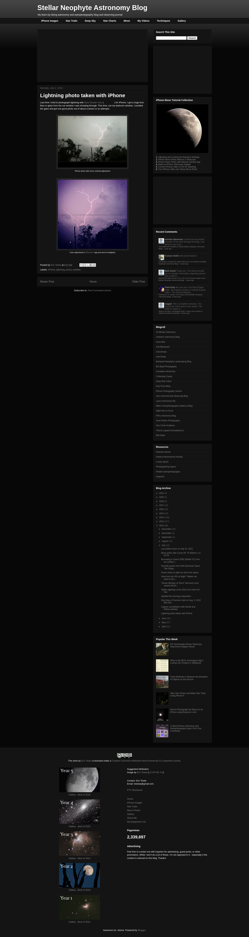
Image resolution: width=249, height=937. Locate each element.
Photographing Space (166, 466)
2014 (161, 517)
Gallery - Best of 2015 (79, 826)
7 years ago (184, 264)
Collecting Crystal (164, 376)
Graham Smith (172, 256)
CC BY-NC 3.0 (156, 772)
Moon (127, 20)
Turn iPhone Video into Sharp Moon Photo (177, 169)
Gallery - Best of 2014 (79, 858)
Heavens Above (163, 452)
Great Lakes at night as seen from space (180, 572)
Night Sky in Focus (164, 411)
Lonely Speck (162, 462)
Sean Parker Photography (168, 420)
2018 (161, 501)
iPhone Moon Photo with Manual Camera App (179, 162)
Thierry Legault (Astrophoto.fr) (170, 430)
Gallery (182, 20)
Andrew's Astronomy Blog (167, 337)
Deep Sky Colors (164, 381)
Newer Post (47, 281)
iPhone (51, 269)
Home (93, 281)
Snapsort (160, 476)
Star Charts (109, 20)
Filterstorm (90, 252)
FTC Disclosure (135, 790)
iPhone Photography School (169, 391)
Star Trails (71, 20)
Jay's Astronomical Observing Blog (172, 396)
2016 (161, 509)
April (164, 626)
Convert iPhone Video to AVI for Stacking (177, 167)
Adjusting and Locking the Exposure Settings (178, 157)
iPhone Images (49, 20)
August (165, 541)
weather (77, 269)
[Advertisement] (92, 54)
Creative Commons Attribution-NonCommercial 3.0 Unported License (146, 760)
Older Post (138, 281)
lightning (60, 269)
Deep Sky (90, 20)
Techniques (163, 20)
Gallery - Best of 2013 (79, 890)
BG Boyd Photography (166, 366)
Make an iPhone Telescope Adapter (174, 164)
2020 (161, 497)
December (167, 529)
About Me (132, 818)
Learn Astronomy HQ (165, 401)
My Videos (143, 20)
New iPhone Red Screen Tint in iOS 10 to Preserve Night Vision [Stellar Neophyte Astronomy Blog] (182, 279)
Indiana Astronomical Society (169, 457)
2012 (161, 525)
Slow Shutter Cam (93, 102)
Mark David (170, 271)
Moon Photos (133, 810)
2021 (161, 493)
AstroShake (161, 352)
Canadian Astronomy (165, 371)
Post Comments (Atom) (99, 290)
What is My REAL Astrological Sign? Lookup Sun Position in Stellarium (186, 661)
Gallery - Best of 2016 (79, 794)
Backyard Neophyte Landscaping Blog (173, 361)
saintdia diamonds (174, 239)
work (75, 760)
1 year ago (168, 249)
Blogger (141, 930)
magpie (168, 304)
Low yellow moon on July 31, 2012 (177, 549)
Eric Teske (56, 265)
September (167, 537)
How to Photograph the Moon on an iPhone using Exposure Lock (186, 710)
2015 (161, 513)
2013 (161, 521)
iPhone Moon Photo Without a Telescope (177, 159)
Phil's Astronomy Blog (166, 416)
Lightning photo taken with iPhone (176, 613)
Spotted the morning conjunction (176, 596)
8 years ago (176, 297)
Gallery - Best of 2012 (79, 922)
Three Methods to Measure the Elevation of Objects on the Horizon (189, 678)
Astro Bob (160, 342)
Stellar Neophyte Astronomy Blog (92, 7)
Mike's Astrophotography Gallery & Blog (174, 406)
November (167, 533)
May (164, 622)
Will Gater (160, 435)
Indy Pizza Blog (163, 386)
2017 (161, 505)
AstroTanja (161, 356)
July (164, 545)
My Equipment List (136, 821)
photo (69, 269)
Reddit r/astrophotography (168, 471)
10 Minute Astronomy (166, 332)
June (164, 618)
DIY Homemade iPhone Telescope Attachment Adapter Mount (186, 645)
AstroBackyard (162, 347)
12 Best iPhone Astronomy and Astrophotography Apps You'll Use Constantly (185, 728)
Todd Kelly (170, 287)
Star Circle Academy (165, 425)
